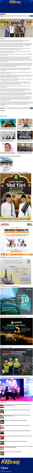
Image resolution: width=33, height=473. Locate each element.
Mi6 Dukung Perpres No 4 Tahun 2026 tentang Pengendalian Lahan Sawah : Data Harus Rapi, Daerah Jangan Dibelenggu (24, 129)
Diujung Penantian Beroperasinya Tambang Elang (13, 451)
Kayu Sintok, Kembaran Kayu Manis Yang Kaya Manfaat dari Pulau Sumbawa (17, 409)
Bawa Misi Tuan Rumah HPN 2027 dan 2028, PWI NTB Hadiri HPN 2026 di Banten (18, 430)
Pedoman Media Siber (7, 471)
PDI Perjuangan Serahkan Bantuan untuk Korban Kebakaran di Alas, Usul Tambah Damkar (24, 153)
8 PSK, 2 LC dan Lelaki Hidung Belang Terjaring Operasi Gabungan (16, 420)
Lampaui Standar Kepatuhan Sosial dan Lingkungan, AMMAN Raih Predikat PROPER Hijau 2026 (8, 129)
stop (5, 14)
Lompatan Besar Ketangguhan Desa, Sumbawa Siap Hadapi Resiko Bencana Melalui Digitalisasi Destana (7, 141)
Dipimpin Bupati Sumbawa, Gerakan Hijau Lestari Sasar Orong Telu (16, 441)
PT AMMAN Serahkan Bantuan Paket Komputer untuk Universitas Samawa (17, 425)
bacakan (1, 14)
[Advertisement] (16, 6)
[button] (32, 0)
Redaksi (2, 471)
